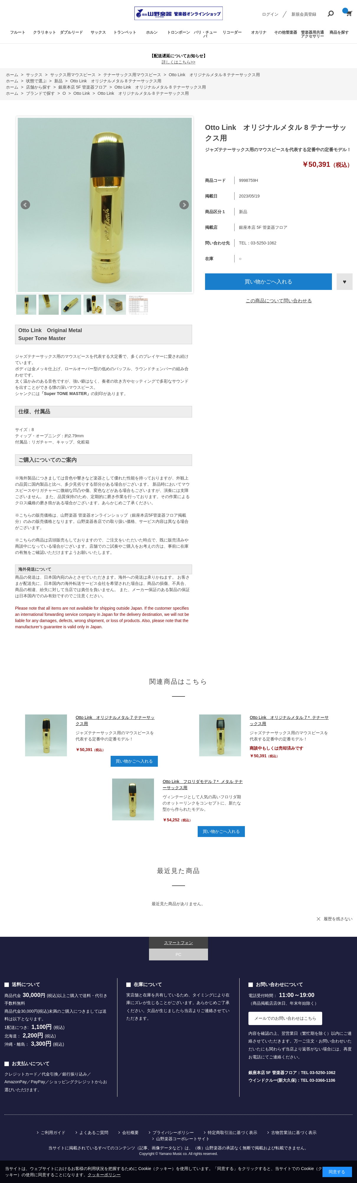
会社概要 (130, 1132)
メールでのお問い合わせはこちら (285, 1018)
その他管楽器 (285, 32)
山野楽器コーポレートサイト (183, 1138)
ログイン (270, 14)
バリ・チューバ (205, 34)
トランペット (124, 32)
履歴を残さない (338, 918)
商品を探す (339, 32)
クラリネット (44, 32)
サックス (98, 32)
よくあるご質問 (93, 1132)
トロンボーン (178, 32)
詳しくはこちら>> (178, 62)
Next (184, 205)
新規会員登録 (304, 14)
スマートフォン (178, 942)
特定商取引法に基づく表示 (232, 1132)
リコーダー (232, 32)
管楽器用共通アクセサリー (312, 34)
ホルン (152, 32)
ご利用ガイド (53, 1132)
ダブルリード (71, 32)
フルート (17, 32)
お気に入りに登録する (345, 281)
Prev (25, 205)
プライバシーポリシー (173, 1132)
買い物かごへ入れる (268, 282)
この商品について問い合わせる (279, 300)
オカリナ (258, 32)
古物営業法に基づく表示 (294, 1132)
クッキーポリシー (104, 1174)
